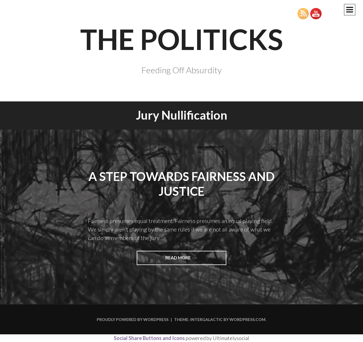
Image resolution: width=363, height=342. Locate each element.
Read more (189, 259)
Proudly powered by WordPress (132, 319)
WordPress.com (247, 319)
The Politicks (181, 39)
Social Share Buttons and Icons (149, 338)
